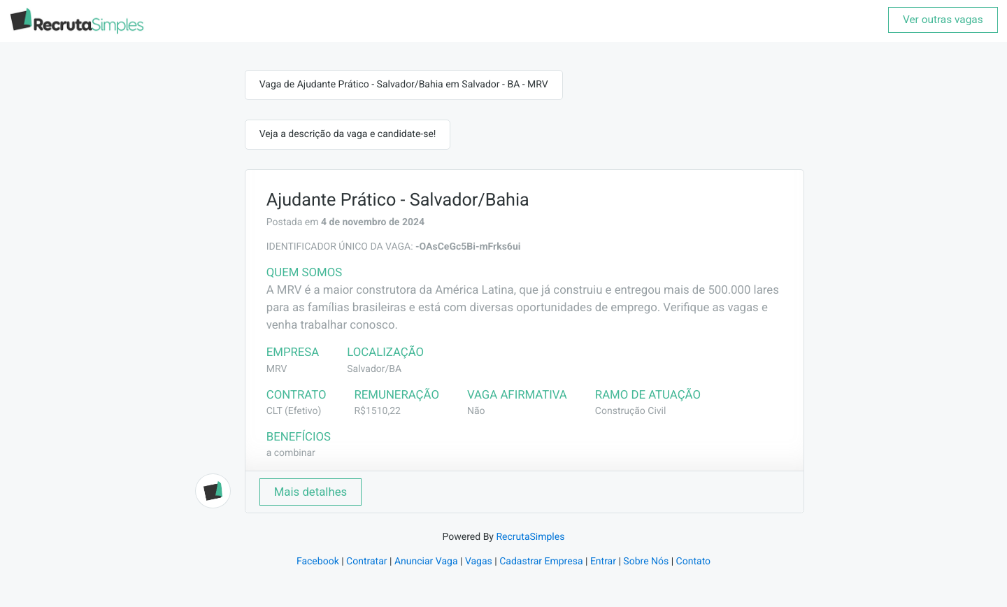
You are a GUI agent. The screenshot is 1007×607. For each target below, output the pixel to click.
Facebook (318, 561)
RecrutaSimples (530, 537)
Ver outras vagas (943, 19)
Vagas (478, 561)
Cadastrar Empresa (541, 561)
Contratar (366, 561)
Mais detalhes (311, 492)
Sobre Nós (646, 561)
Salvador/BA (374, 369)
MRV (276, 369)
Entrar (603, 561)
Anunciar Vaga (426, 561)
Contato (693, 561)
